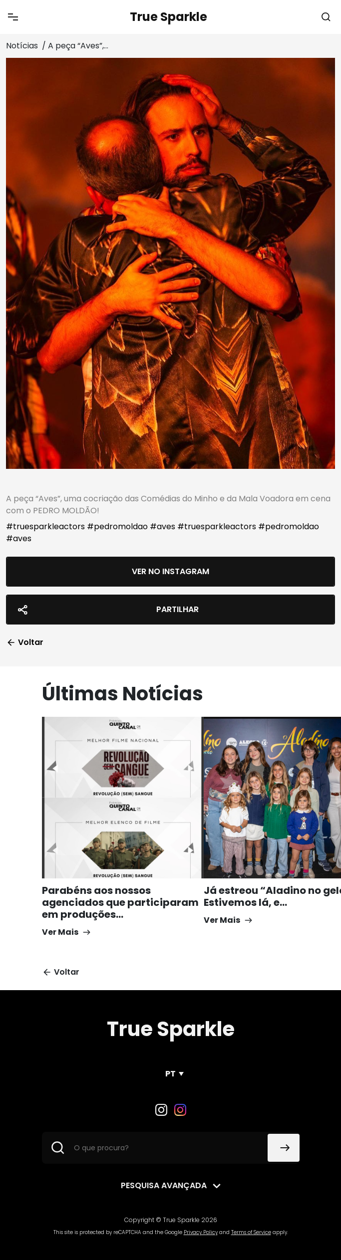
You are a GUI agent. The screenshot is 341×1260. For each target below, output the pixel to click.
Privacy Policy (201, 1232)
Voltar (24, 642)
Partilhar (107, 610)
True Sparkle (168, 16)
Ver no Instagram (170, 571)
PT (170, 1073)
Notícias (23, 45)
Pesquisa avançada (164, 1185)
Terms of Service (251, 1232)
